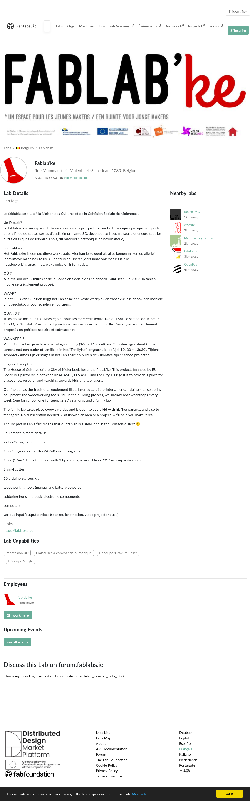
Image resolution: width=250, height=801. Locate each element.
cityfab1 (190, 225)
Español (185, 743)
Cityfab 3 (190, 251)
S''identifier (238, 11)
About (101, 743)
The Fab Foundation (112, 759)
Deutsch (186, 732)
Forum (216, 26)
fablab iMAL (192, 212)
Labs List (103, 732)
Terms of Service (109, 776)
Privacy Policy (107, 770)
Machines (86, 26)
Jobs (101, 26)
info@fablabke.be (76, 178)
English (185, 738)
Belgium (25, 148)
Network (175, 26)
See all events (18, 642)
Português (187, 765)
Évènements (150, 26)
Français (185, 749)
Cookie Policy (106, 765)
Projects (196, 26)
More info (139, 794)
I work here (18, 615)
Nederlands (188, 759)
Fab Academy (122, 26)
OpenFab (190, 264)
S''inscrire (238, 30)
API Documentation (111, 749)
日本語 (184, 770)
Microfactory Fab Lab (199, 238)
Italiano (185, 754)
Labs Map (103, 738)
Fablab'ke (46, 148)
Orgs (71, 26)
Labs (59, 26)
